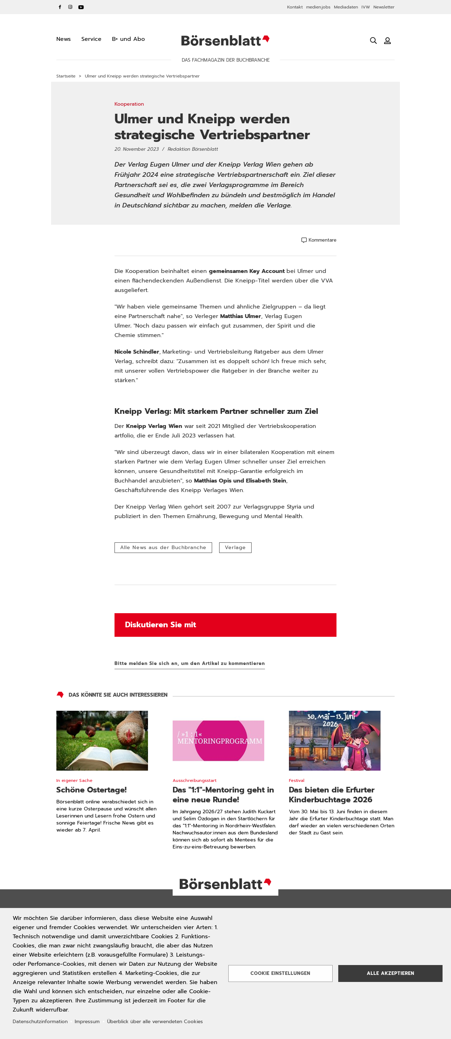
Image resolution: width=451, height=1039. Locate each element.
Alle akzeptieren (390, 973)
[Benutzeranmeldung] (388, 40)
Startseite (65, 76)
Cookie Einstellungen (280, 973)
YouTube (81, 7)
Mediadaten (346, 7)
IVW (366, 7)
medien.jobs (318, 7)
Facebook (59, 7)
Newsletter (384, 7)
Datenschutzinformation (40, 1021)
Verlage (235, 547)
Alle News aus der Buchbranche (163, 547)
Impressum (87, 1021)
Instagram (70, 7)
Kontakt (295, 7)
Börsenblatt (225, 40)
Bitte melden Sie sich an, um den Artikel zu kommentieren (190, 663)
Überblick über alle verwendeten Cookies (155, 1021)
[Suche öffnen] (373, 40)
